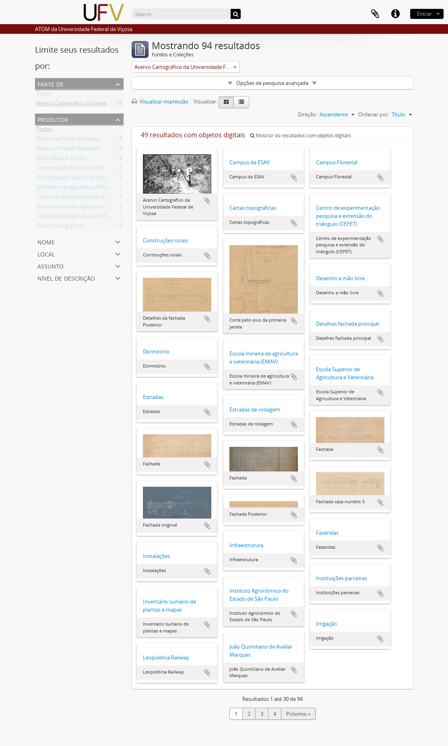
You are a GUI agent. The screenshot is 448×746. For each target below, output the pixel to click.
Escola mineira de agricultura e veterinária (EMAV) (96, 207)
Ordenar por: (373, 114)
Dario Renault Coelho (62, 159)
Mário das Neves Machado (68, 140)
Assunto (50, 265)
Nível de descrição (66, 277)
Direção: (307, 114)
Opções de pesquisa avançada (272, 83)
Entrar (424, 13)
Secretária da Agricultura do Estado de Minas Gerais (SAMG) (107, 217)
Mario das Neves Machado (68, 149)
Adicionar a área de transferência (207, 201)
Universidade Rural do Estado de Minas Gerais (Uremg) (102, 169)
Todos (44, 95)
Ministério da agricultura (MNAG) (76, 188)
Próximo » (298, 713)
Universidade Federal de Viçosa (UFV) (81, 178)
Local (46, 253)
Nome (46, 241)
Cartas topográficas (60, 227)
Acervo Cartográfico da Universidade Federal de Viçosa (102, 104)
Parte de (50, 83)
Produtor (52, 119)
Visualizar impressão (160, 101)
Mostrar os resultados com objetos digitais (300, 135)
